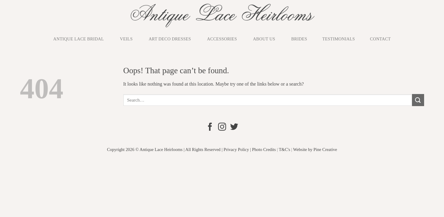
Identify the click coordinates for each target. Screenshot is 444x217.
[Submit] (418, 100)
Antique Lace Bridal (78, 38)
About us (264, 38)
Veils (126, 38)
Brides (299, 38)
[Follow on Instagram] (222, 127)
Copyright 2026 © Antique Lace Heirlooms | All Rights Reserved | (165, 149)
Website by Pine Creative (315, 149)
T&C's (284, 149)
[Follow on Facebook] (210, 127)
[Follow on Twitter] (234, 127)
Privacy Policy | (237, 149)
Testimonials (338, 38)
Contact (380, 38)
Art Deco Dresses (170, 38)
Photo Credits (264, 149)
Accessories (222, 38)
